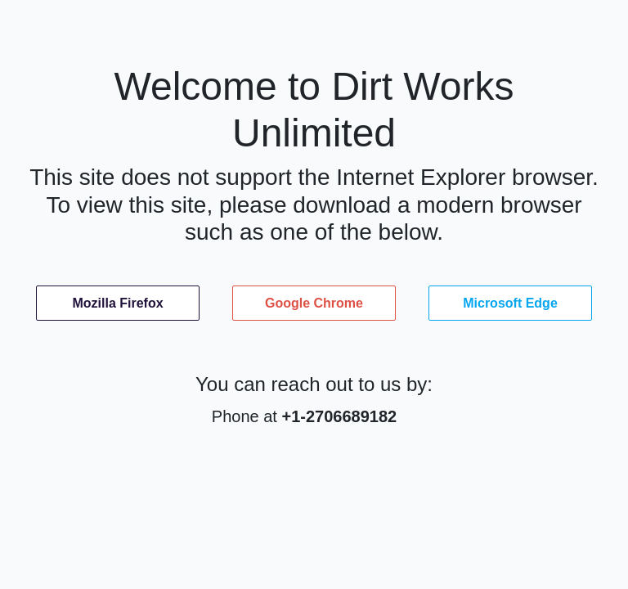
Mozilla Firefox (117, 303)
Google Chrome (314, 303)
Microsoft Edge (510, 303)
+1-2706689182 (339, 416)
